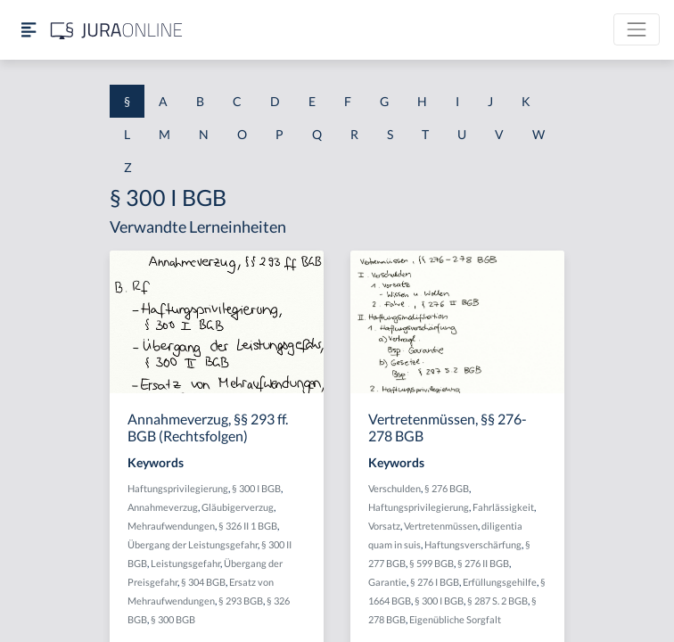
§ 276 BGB (446, 488)
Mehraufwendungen (171, 525)
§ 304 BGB (203, 582)
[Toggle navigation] (636, 29)
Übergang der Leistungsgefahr (192, 544)
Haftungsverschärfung (473, 544)
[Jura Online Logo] (117, 30)
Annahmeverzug (162, 507)
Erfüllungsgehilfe (500, 582)
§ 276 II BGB (483, 563)
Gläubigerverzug (237, 507)
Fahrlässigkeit (503, 507)
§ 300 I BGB (256, 488)
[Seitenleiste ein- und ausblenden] (28, 30)
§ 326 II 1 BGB (247, 525)
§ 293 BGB (240, 600)
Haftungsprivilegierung (177, 488)
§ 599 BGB (431, 563)
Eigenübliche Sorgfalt (455, 619)
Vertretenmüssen (441, 525)
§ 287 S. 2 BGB (497, 600)
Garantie (387, 582)
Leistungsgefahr (185, 563)
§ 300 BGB (173, 619)
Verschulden (394, 488)
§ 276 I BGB (434, 582)
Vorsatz (384, 525)
